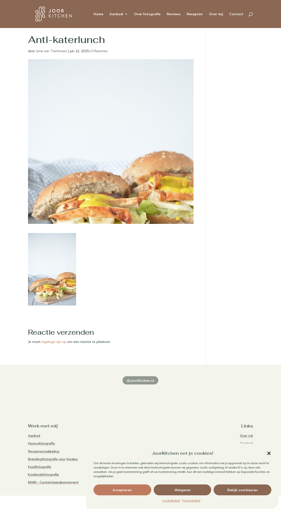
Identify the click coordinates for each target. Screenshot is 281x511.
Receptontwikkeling (43, 451)
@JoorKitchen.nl (140, 380)
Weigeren (182, 490)
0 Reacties (99, 51)
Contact (236, 14)
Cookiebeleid (171, 500)
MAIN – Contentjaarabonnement (53, 482)
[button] (269, 453)
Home (98, 14)
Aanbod (116, 14)
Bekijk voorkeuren (242, 490)
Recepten (195, 14)
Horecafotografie (41, 443)
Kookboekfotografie (43, 474)
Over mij (216, 14)
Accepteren (122, 490)
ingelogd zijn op (54, 342)
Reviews (173, 14)
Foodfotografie (39, 467)
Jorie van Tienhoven (51, 51)
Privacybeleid (191, 500)
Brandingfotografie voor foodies (53, 459)
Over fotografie (147, 14)
